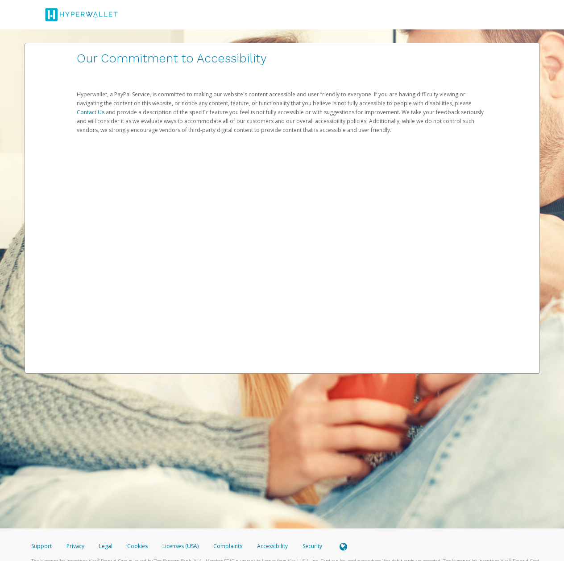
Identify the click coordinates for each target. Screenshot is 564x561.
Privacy (75, 546)
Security (312, 546)
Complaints (228, 546)
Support (41, 546)
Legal (105, 546)
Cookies (137, 546)
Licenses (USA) (181, 546)
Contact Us (91, 112)
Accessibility (272, 546)
